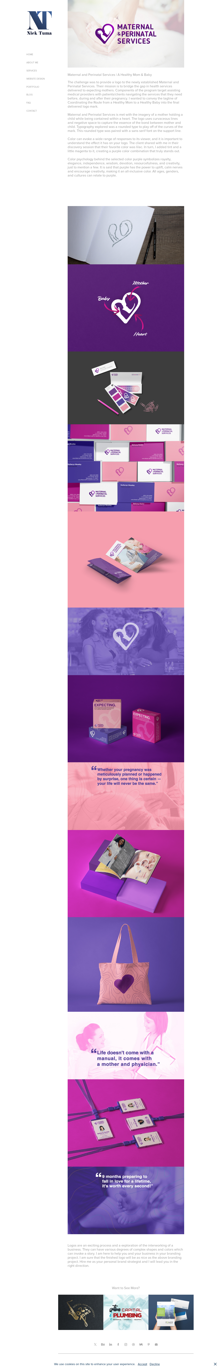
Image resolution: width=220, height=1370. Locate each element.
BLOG (29, 94)
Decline (155, 1364)
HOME (29, 54)
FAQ (28, 102)
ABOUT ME (32, 62)
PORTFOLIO (32, 87)
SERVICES (31, 70)
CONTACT (31, 110)
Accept (142, 1364)
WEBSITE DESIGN (35, 78)
